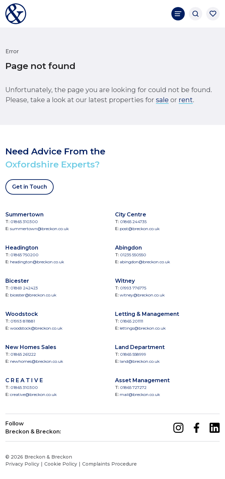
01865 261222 (23, 354)
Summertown (24, 214)
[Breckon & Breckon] (15, 13)
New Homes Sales (30, 347)
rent (186, 100)
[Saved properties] (213, 13)
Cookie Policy (60, 464)
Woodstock (21, 314)
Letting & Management (147, 314)
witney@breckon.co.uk (142, 294)
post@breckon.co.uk (140, 228)
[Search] (195, 13)
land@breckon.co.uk (140, 361)
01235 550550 (133, 254)
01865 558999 (133, 354)
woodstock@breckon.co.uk (36, 328)
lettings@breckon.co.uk (143, 328)
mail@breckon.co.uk (140, 394)
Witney (125, 281)
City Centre (130, 214)
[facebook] (196, 428)
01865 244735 (133, 221)
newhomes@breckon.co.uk (36, 361)
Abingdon (128, 248)
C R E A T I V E (24, 380)
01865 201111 (131, 321)
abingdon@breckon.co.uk (145, 261)
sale (162, 100)
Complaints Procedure (109, 464)
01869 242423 (24, 287)
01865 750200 (24, 254)
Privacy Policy (22, 464)
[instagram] (178, 428)
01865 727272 (133, 387)
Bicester (17, 281)
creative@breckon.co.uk (33, 394)
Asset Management (142, 380)
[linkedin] (215, 428)
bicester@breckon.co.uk (33, 294)
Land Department (140, 347)
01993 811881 (22, 321)
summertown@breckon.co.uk (39, 228)
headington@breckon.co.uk (37, 261)
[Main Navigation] (178, 13)
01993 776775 (133, 287)
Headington (21, 248)
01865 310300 (24, 221)
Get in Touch (29, 187)
